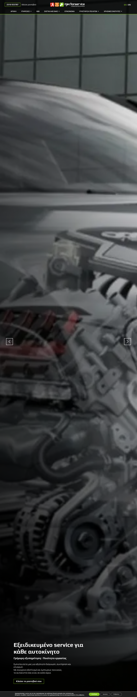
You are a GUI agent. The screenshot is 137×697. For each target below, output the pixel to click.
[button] (9, 341)
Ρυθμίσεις (116, 694)
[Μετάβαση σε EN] (129, 4)
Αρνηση (105, 694)
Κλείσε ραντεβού (29, 4)
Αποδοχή (94, 694)
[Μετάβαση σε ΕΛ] (125, 4)
